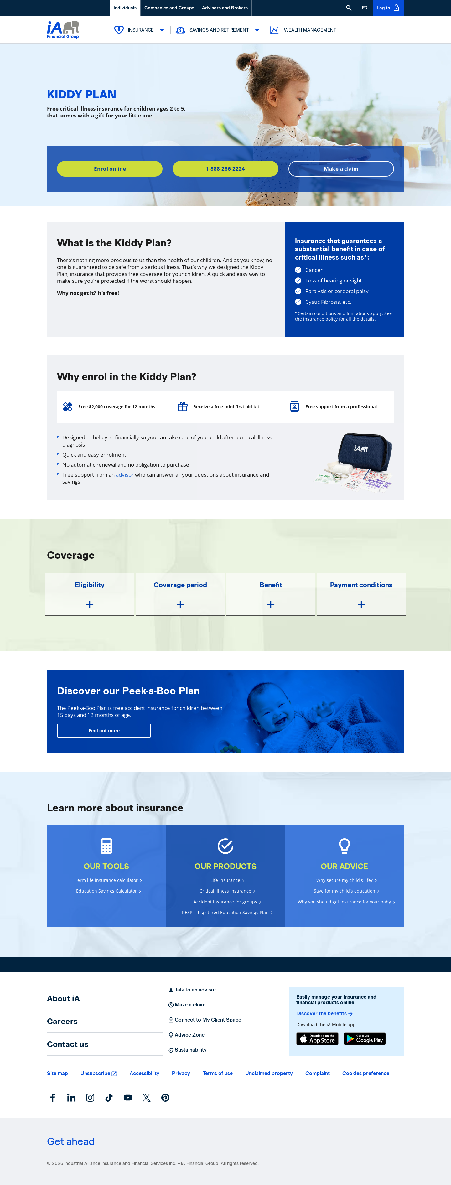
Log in (388, 8)
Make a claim (341, 168)
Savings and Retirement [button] (218, 30)
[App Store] (317, 1038)
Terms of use (218, 1073)
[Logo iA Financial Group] (63, 30)
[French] (365, 8)
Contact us (67, 1044)
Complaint (317, 1073)
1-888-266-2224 (225, 168)
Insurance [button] (140, 30)
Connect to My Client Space (204, 1020)
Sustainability (187, 1050)
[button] (349, 8)
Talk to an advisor (192, 990)
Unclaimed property (269, 1073)
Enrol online (110, 168)
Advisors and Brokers (225, 7)
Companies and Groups (169, 7)
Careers (62, 1021)
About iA (63, 998)
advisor (125, 474)
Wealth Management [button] (302, 30)
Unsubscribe (95, 1073)
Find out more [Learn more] (104, 730)
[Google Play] (365, 1038)
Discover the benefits (325, 1014)
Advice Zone (186, 1035)
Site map (57, 1073)
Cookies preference (365, 1073)
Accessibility (144, 1073)
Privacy (181, 1073)
